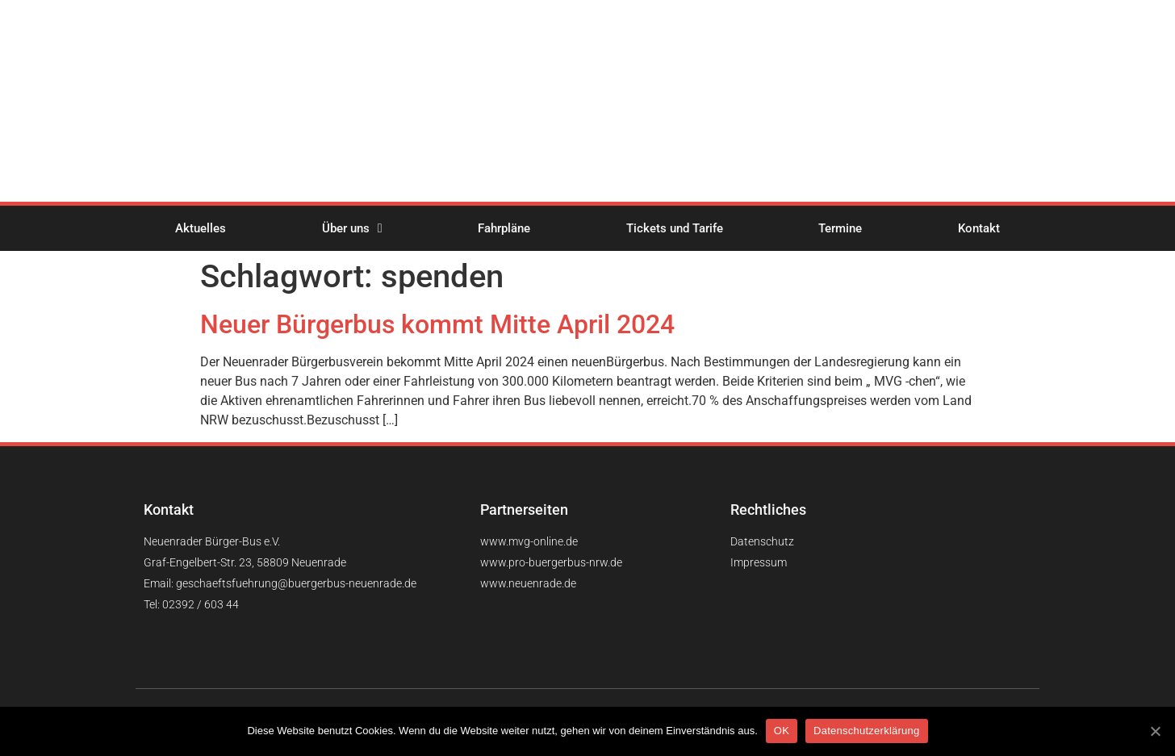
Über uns (352, 228)
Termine (840, 228)
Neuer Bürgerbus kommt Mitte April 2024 (437, 324)
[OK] (1155, 731)
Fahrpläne (504, 228)
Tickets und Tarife (674, 228)
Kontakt (979, 228)
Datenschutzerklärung (866, 731)
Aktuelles (200, 228)
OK (781, 731)
